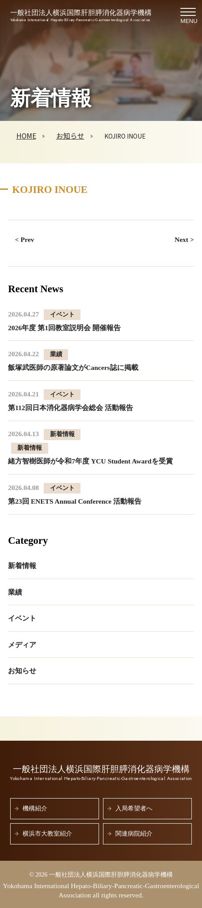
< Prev (24, 239)
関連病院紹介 (133, 833)
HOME (26, 135)
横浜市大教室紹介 (47, 833)
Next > (184, 239)
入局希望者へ (133, 808)
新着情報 (22, 565)
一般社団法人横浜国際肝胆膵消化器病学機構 (81, 16)
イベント (22, 618)
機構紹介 (35, 808)
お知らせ (70, 135)
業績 (15, 592)
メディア (22, 644)
